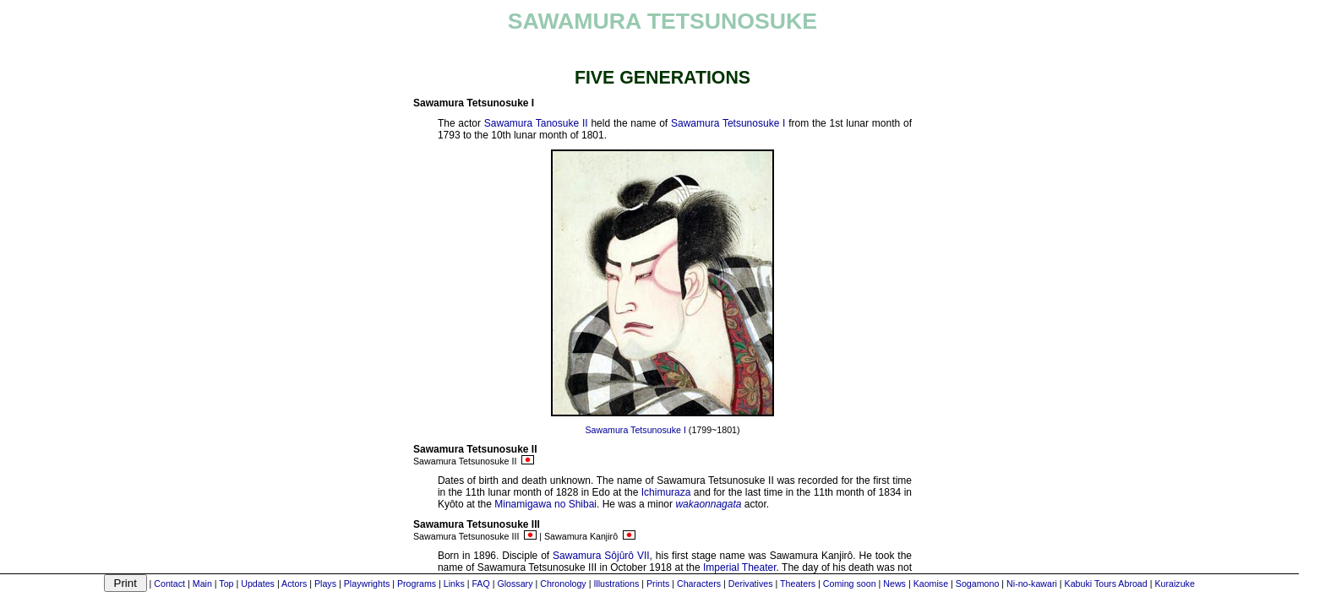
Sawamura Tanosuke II (536, 123)
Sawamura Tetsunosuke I (728, 123)
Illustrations (616, 583)
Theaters (797, 583)
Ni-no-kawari (1031, 583)
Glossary (514, 583)
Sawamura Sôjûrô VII (601, 556)
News (894, 583)
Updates (258, 583)
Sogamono (978, 583)
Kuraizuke (1174, 583)
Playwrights (367, 583)
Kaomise (930, 583)
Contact (169, 583)
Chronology (563, 583)
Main (202, 583)
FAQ (480, 583)
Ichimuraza (666, 492)
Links (454, 583)
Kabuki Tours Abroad (1106, 583)
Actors (294, 583)
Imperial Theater (740, 567)
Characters (699, 583)
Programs (416, 583)
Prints (657, 583)
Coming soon (849, 583)
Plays (325, 583)
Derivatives (750, 583)
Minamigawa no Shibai (545, 504)
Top (226, 583)
